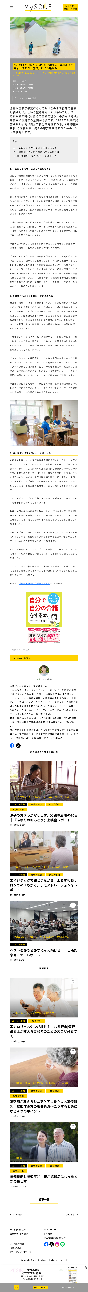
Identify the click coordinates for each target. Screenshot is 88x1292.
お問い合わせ (16, 1248)
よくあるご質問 (17, 1244)
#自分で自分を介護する (26, 936)
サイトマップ (50, 1229)
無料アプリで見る (40, 1287)
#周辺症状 (51, 1083)
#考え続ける (64, 936)
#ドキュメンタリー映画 (41, 796)
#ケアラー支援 (62, 796)
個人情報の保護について (55, 1237)
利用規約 (48, 1233)
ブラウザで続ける (67, 1287)
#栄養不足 (37, 1013)
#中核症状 (39, 1083)
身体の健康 (36, 804)
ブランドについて (18, 1229)
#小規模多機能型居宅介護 (56, 72)
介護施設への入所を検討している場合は (38, 151)
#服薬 (28, 1083)
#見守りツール (39, 866)
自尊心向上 (54, 804)
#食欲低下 (49, 1013)
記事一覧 (44, 1199)
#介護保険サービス (21, 72)
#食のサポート (22, 1013)
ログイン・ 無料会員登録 (70, 7)
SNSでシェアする (20, 650)
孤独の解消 (18, 809)
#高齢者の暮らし (71, 866)
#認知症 (19, 1083)
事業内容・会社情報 (19, 1233)
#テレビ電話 (55, 866)
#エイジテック (22, 866)
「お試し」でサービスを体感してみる (37, 147)
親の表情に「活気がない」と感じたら (37, 156)
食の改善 (36, 1020)
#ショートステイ (37, 72)
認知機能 (54, 1090)
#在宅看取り (21, 796)
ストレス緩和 (18, 804)
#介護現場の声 (48, 936)
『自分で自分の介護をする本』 (34, 583)
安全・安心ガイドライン (21, 1252)
